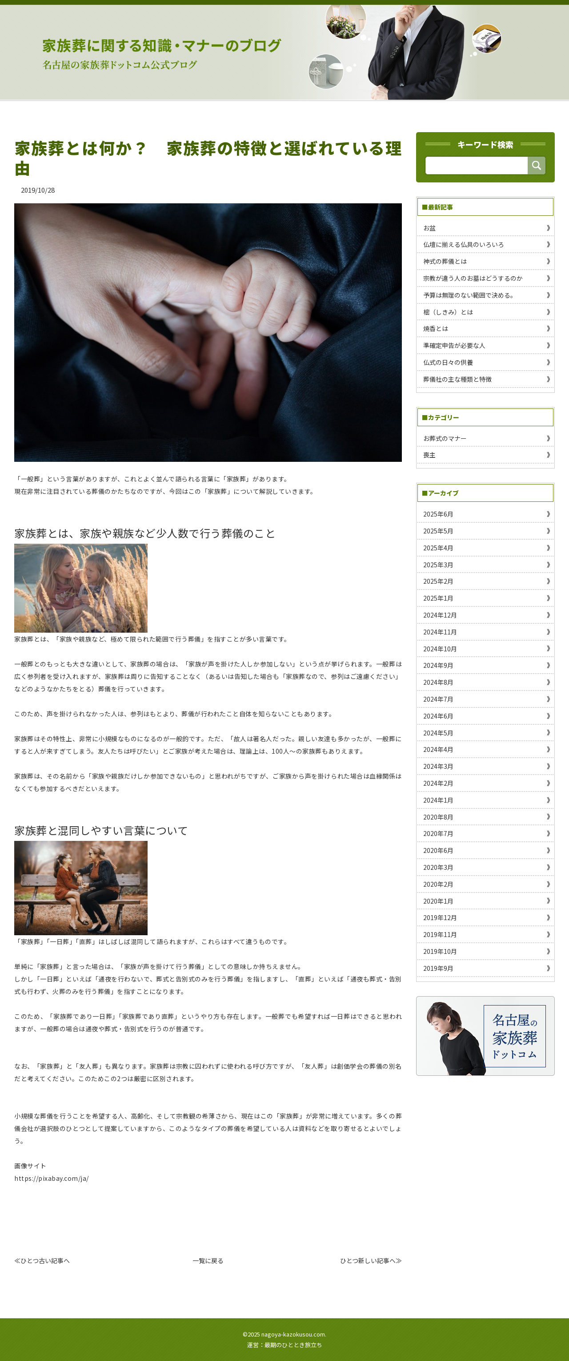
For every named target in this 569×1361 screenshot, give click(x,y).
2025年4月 (438, 547)
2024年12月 (440, 614)
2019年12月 (440, 917)
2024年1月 (438, 800)
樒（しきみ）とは (448, 311)
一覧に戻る (208, 1260)
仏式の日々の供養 (448, 362)
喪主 (429, 454)
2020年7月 (438, 833)
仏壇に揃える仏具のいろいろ (463, 244)
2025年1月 (438, 598)
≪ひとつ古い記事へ (42, 1260)
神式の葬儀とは (445, 261)
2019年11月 (440, 934)
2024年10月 (440, 648)
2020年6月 (438, 850)
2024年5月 (438, 732)
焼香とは (435, 328)
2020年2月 (438, 884)
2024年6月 (438, 715)
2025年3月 (438, 564)
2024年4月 (438, 749)
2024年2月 (438, 783)
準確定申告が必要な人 (454, 345)
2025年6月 (438, 513)
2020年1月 (438, 901)
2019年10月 (440, 951)
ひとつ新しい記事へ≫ (371, 1260)
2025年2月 (438, 581)
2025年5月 (438, 530)
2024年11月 (440, 631)
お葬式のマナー (445, 438)
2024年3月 (438, 766)
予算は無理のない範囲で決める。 (470, 295)
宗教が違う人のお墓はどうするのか (473, 278)
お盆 (429, 227)
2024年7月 (438, 699)
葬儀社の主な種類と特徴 (457, 379)
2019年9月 (438, 968)
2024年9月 (438, 665)
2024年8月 (438, 682)
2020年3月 (438, 867)
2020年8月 (438, 816)
